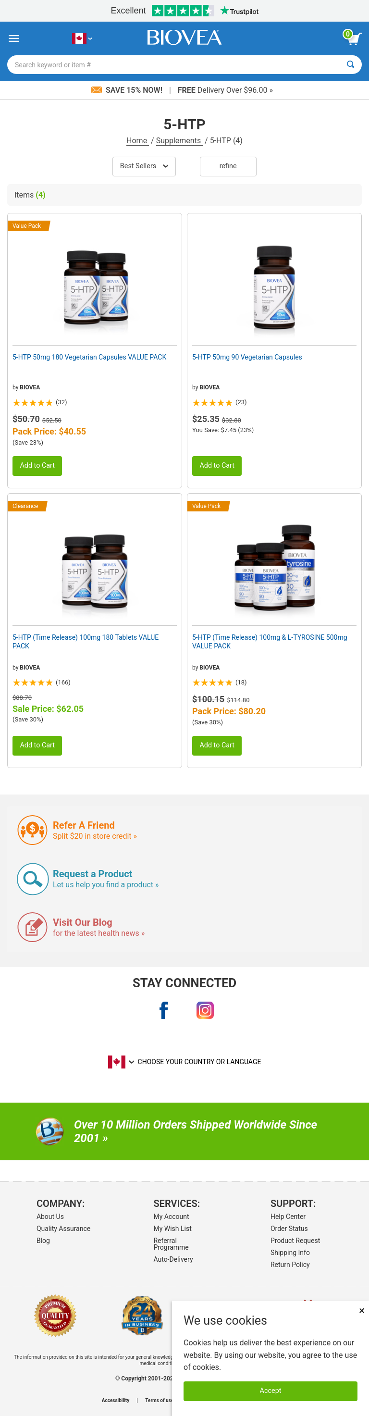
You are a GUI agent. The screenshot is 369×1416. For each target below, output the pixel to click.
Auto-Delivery (173, 1259)
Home (137, 140)
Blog (43, 1240)
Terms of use (159, 1400)
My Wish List (172, 1228)
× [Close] (362, 1310)
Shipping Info (290, 1252)
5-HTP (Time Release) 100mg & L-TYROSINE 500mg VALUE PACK (269, 641)
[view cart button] (355, 38)
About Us (50, 1216)
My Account (171, 1216)
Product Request (295, 1240)
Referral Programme (170, 1244)
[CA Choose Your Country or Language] (82, 39)
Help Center (288, 1216)
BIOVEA (30, 387)
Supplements (179, 140)
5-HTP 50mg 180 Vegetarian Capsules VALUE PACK (89, 357)
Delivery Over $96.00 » (225, 90)
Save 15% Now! (127, 90)
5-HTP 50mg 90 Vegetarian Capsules (247, 357)
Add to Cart (37, 465)
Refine (228, 166)
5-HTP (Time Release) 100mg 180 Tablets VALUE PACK (85, 641)
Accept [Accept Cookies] (271, 1391)
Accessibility (115, 1400)
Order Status (289, 1228)
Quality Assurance (63, 1228)
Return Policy (290, 1264)
